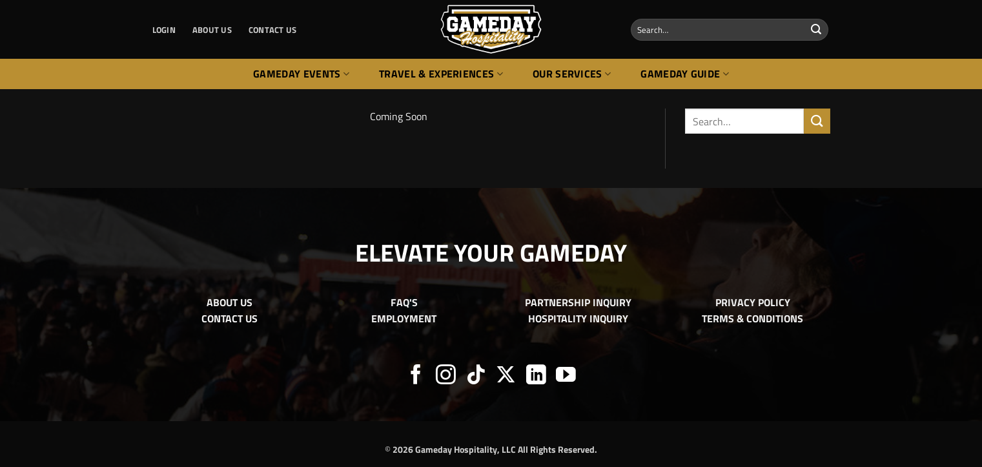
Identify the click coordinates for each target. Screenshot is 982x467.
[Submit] (816, 30)
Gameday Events (301, 73)
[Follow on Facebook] (416, 376)
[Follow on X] (506, 376)
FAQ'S (404, 302)
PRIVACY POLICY (752, 302)
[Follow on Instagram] (446, 376)
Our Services (572, 73)
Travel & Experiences (441, 73)
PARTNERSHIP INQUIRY (578, 302)
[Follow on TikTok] (476, 376)
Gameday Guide (684, 73)
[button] (164, 29)
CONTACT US (273, 29)
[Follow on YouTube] (566, 376)
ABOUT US (212, 29)
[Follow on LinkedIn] (536, 376)
